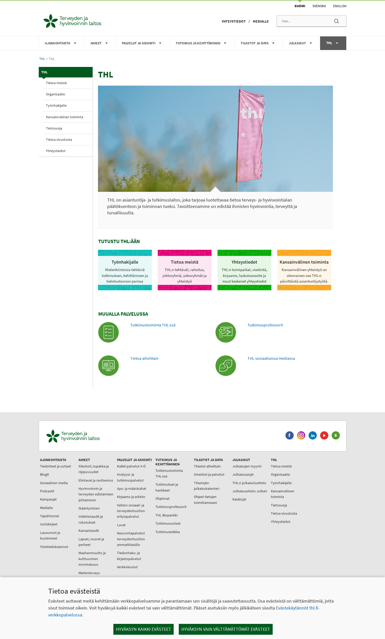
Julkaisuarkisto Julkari (249, 491)
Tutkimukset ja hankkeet (166, 487)
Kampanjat (48, 499)
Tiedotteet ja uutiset (55, 466)
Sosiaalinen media (54, 483)
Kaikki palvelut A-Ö (131, 466)
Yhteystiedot (234, 21)
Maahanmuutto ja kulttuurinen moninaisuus (92, 559)
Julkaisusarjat (243, 474)
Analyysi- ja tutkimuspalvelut (130, 477)
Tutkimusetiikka (167, 532)
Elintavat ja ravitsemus (95, 480)
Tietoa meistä (56, 83)
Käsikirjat (239, 499)
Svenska (319, 6)
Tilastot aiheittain (207, 466)
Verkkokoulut (127, 567)
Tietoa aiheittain (144, 358)
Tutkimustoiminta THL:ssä (152, 324)
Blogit (44, 474)
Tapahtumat (49, 516)
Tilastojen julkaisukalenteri (206, 486)
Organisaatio (55, 94)
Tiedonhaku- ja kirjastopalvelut (129, 556)
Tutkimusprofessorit (265, 324)
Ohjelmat (162, 498)
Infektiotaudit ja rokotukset (90, 519)
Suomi (299, 6)
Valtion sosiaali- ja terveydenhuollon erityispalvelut (131, 511)
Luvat (121, 525)
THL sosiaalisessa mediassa (271, 358)
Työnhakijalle (56, 105)
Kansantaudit (88, 530)
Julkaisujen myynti (246, 466)
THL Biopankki (166, 515)
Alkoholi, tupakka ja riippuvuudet (93, 469)
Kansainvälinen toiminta (64, 117)
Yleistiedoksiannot (54, 546)
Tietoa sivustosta (59, 139)
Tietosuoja (54, 128)
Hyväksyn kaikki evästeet (143, 629)
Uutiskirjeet (48, 524)
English (340, 6)
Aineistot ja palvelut (209, 474)
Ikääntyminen (89, 508)
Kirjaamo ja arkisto (131, 496)
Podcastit (47, 491)
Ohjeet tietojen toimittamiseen (205, 499)
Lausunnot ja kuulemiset (50, 535)
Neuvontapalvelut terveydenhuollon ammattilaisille (131, 539)
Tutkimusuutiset (168, 523)
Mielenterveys (89, 573)
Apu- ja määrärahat (131, 488)
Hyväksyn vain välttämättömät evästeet (225, 629)
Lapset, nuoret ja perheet (91, 542)
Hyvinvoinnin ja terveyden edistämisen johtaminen (95, 494)
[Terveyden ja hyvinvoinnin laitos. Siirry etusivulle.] (95, 436)
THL (42, 59)
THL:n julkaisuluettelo (249, 483)
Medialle (261, 21)
